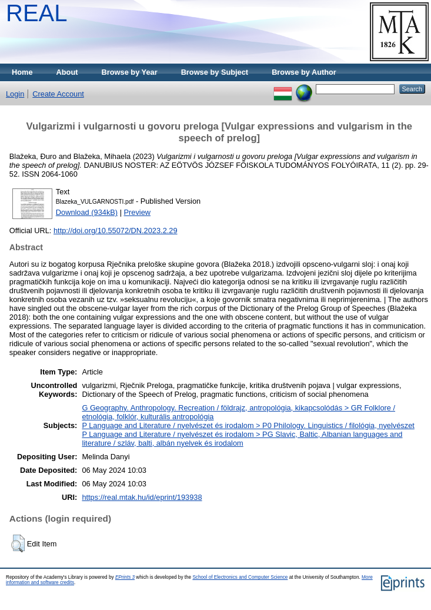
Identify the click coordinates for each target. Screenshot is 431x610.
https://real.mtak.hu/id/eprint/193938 (142, 497)
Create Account (58, 93)
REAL (37, 13)
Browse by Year (130, 72)
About (67, 72)
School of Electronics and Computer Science (240, 577)
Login (15, 93)
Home (22, 72)
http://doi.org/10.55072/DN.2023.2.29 (116, 230)
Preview (137, 212)
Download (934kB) (87, 212)
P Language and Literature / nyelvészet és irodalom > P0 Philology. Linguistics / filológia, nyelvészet (248, 425)
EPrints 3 (125, 577)
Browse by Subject (215, 72)
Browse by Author (304, 72)
